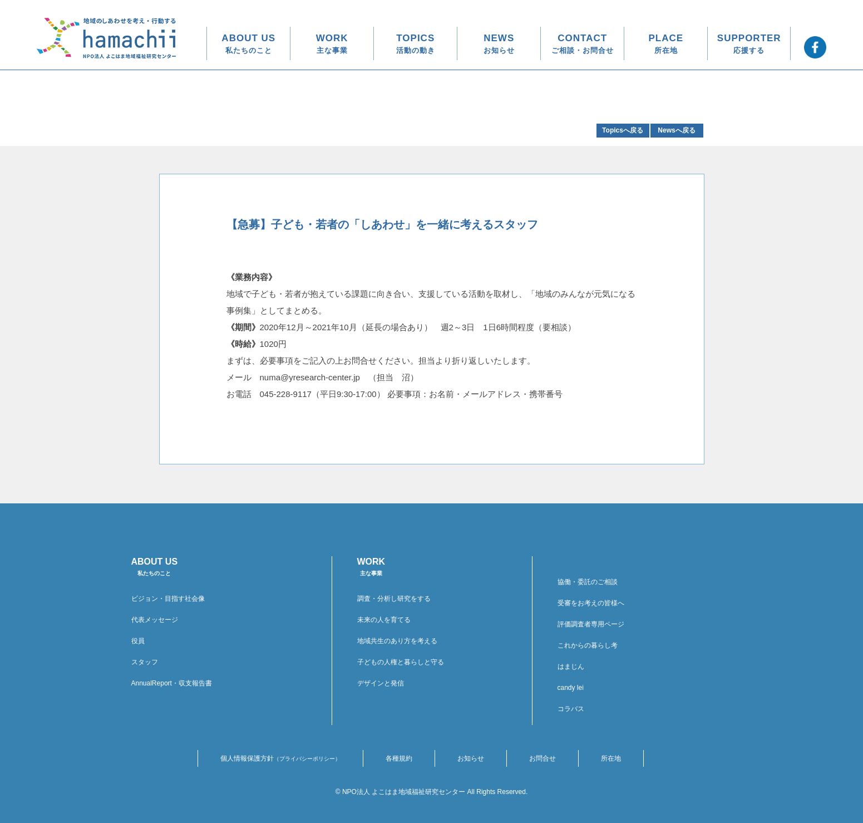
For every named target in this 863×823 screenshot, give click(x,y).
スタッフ (144, 662)
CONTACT (582, 44)
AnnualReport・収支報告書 (171, 683)
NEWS (499, 44)
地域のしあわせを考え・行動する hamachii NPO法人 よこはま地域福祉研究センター (106, 38)
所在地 (611, 758)
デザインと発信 (380, 683)
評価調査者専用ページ (591, 624)
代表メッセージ (154, 620)
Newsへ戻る (676, 130)
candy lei (571, 688)
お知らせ (470, 758)
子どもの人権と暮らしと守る (400, 662)
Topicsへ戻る (622, 130)
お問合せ (542, 758)
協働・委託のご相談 (588, 582)
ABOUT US (248, 44)
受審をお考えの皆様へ (591, 603)
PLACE (665, 44)
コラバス (571, 709)
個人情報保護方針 (280, 758)
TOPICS (415, 44)
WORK (332, 44)
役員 (138, 641)
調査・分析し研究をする (394, 598)
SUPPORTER (749, 44)
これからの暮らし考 (588, 645)
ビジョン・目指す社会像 (168, 598)
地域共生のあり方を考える (397, 641)
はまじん (571, 666)
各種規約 (399, 758)
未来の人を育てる (384, 620)
